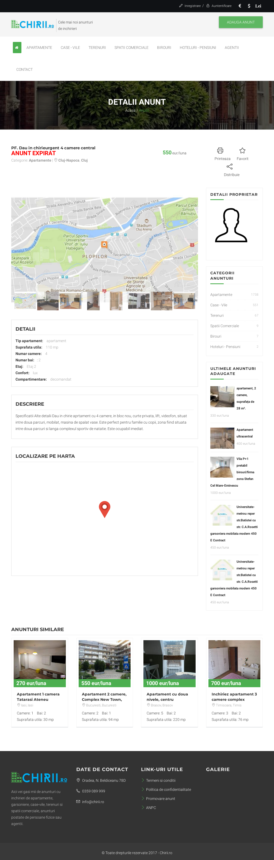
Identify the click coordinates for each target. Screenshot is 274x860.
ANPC (148, 808)
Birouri (164, 47)
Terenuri (97, 47)
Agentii (232, 47)
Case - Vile (70, 47)
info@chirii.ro (90, 802)
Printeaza (223, 153)
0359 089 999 (90, 791)
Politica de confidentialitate (166, 789)
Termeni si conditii (158, 780)
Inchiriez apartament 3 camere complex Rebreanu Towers (234, 699)
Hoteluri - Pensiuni (198, 47)
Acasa (130, 110)
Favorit (243, 153)
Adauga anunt (241, 22)
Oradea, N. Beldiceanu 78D (101, 780)
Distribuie (231, 169)
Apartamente (39, 47)
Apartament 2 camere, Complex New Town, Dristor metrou (104, 699)
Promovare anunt (158, 798)
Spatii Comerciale (132, 47)
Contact (24, 69)
